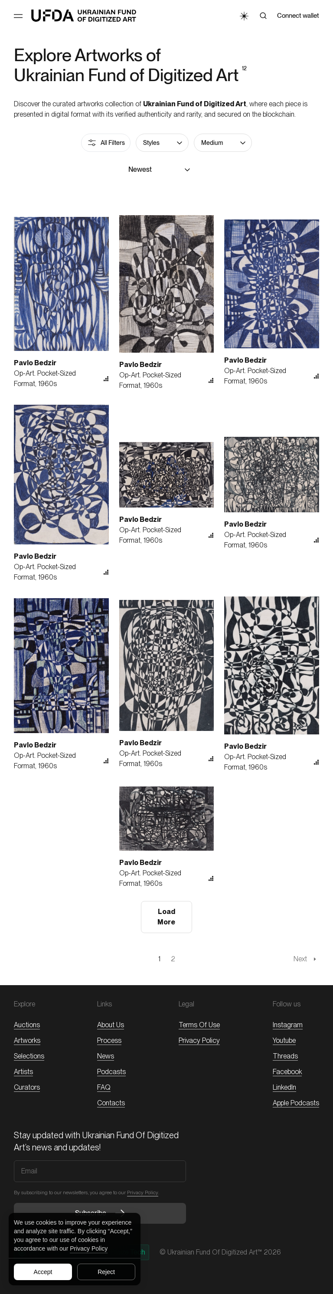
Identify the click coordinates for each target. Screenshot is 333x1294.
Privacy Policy (89, 1248)
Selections (29, 1056)
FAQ (104, 1087)
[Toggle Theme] (243, 15)
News (105, 1056)
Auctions (27, 1025)
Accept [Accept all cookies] (43, 1271)
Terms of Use (199, 1025)
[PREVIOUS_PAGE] (26, 959)
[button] (162, 143)
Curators (27, 1087)
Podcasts (111, 1072)
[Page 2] (173, 959)
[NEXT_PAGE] (306, 959)
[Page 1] (159, 959)
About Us (110, 1025)
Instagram (288, 1025)
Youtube (284, 1040)
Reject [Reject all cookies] (106, 1271)
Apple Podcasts (296, 1103)
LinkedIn (284, 1087)
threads (285, 1056)
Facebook (287, 1072)
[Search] (263, 15)
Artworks (27, 1040)
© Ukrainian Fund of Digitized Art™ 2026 (220, 1252)
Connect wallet (298, 16)
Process (109, 1040)
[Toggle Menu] (18, 16)
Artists (23, 1072)
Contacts (111, 1103)
